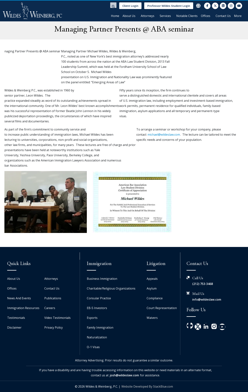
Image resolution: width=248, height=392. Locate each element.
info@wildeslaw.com (206, 299)
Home (115, 16)
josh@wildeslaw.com (124, 375)
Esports (92, 318)
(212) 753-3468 (202, 284)
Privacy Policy (53, 327)
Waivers (152, 318)
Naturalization (97, 337)
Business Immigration (102, 279)
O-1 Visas (93, 347)
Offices (205, 16)
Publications (52, 298)
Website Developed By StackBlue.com (147, 386)
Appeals (152, 279)
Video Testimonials (57, 318)
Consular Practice (99, 298)
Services (165, 16)
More (238, 16)
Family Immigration (100, 327)
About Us (129, 16)
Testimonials (16, 318)
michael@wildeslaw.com (164, 135)
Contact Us (223, 16)
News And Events (19, 298)
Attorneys (147, 16)
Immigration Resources (23, 308)
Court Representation (162, 308)
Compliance (155, 298)
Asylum (152, 288)
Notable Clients (187, 16)
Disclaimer (14, 327)
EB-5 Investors (97, 308)
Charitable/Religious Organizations (111, 288)
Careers (49, 308)
